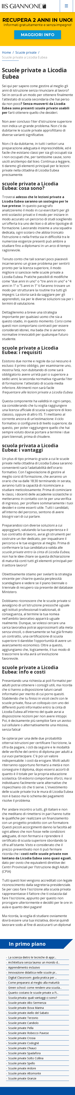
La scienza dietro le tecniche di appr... (31, 957)
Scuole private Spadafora (24, 1053)
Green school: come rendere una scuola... (34, 987)
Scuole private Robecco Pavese (28, 1033)
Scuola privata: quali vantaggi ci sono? (32, 998)
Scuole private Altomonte (24, 1073)
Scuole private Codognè (23, 1043)
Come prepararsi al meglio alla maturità (33, 982)
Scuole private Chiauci (21, 1048)
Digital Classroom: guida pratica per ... (32, 977)
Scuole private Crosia (21, 1038)
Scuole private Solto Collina (25, 1058)
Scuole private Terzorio (22, 1018)
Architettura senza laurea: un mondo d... (33, 962)
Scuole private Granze (21, 1078)
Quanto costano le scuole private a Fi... (32, 993)
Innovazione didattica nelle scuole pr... (32, 972)
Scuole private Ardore (21, 1068)
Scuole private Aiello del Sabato (28, 1013)
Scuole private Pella (20, 1028)
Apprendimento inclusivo (23, 967)
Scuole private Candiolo (23, 1023)
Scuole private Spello (21, 1063)
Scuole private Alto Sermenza (26, 1003)
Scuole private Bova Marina (25, 1008)
